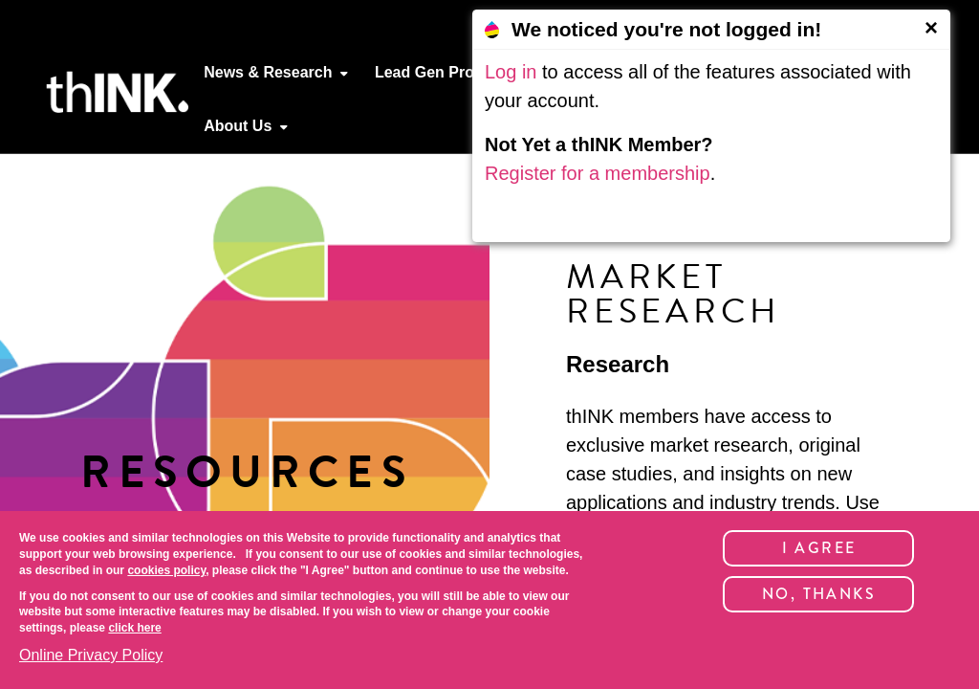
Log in (511, 71)
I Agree (819, 548)
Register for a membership (597, 173)
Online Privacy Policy (91, 655)
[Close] (931, 27)
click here (134, 627)
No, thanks (819, 594)
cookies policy (166, 570)
